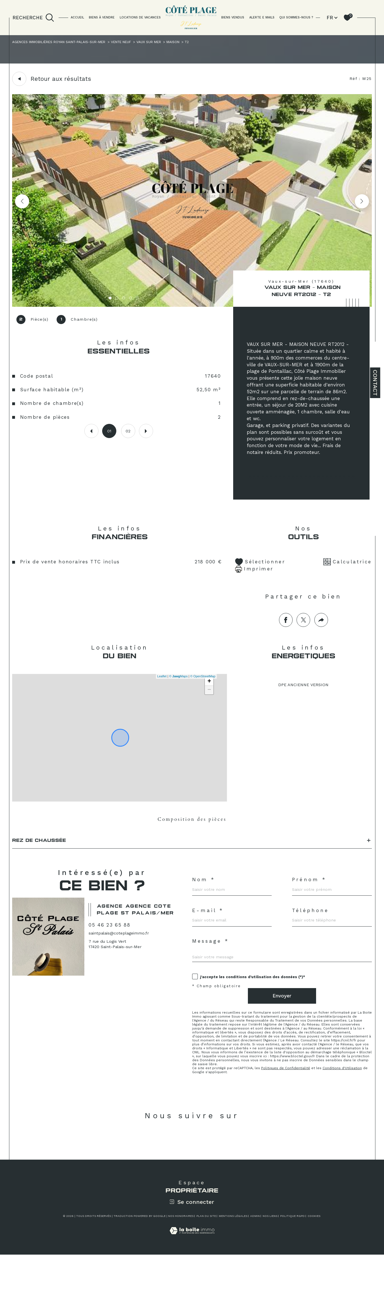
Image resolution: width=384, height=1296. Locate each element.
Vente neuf (138, 43)
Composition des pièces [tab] (191, 836)
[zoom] (191, 306)
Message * (212, 969)
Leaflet (161, 692)
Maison (197, 43)
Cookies (314, 1257)
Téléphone (313, 936)
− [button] (208, 706)
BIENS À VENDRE (102, 17)
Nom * (204, 902)
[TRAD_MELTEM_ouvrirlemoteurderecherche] (33, 17)
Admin (255, 1257)
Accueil (77, 17)
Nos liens (270, 1257)
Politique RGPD (292, 1257)
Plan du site (206, 1257)
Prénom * (311, 902)
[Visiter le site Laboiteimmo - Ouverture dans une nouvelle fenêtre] (192, 1278)
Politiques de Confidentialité (291, 1106)
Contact (375, 383)
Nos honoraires (181, 1257)
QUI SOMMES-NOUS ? (296, 17)
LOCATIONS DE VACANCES (140, 17)
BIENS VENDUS (232, 17)
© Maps (177, 692)
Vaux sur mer (171, 43)
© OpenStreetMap (201, 692)
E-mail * (209, 936)
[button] (361, 203)
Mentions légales (233, 1257)
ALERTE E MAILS (261, 17)
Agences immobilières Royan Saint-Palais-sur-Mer (66, 43)
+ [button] (208, 698)
